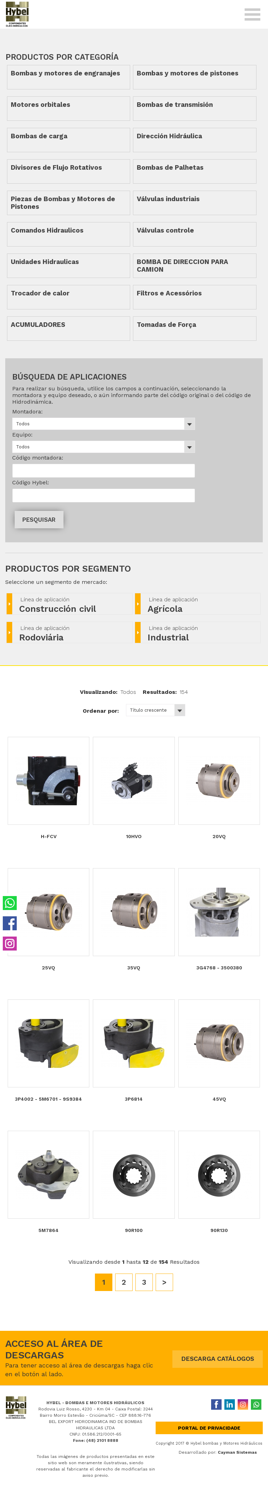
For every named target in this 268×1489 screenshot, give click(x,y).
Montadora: (27, 411)
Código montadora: (37, 457)
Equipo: (22, 434)
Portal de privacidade (209, 1428)
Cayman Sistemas (237, 1452)
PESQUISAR (38, 519)
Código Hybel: (30, 482)
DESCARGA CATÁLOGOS (217, 1358)
